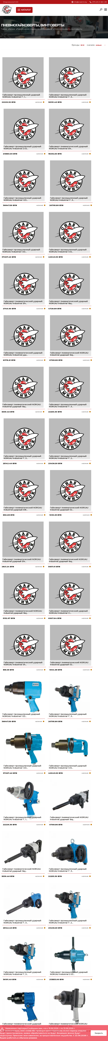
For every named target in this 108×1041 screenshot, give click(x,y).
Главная (4, 29)
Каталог (14, 29)
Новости (44, 1014)
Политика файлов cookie (12, 1024)
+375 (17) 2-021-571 (87, 1005)
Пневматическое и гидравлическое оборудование (41, 29)
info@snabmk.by (80, 2)
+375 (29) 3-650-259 (99, 2)
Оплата (44, 1005)
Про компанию (48, 1001)
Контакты (45, 1018)
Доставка (45, 1009)
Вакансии (45, 1022)
